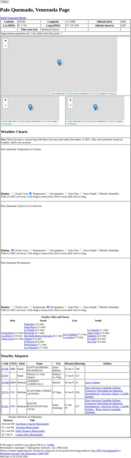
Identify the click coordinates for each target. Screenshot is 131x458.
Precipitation (56, 193)
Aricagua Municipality (27, 427)
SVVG (5, 392)
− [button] (5, 46)
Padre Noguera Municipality (30, 431)
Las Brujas (7, 335)
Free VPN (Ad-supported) (104, 450)
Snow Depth (89, 193)
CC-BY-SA (94, 94)
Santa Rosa (30, 327)
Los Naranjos (31, 347)
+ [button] (5, 41)
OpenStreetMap (73, 94)
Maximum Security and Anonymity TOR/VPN (24, 453)
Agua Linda (93, 333)
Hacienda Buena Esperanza (38, 335)
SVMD (5, 382)
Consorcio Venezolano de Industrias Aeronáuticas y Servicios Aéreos (104, 392)
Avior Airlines (92, 382)
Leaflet (52, 94)
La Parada (29, 330)
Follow (4, 1)
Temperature (39, 193)
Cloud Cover (21, 193)
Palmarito (29, 324)
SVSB (5, 369)
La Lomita (68, 337)
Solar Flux (73, 193)
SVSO (5, 406)
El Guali (91, 338)
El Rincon (29, 341)
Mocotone (29, 333)
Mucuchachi (30, 344)
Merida (22, 17)
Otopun (28, 338)
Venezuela (12, 17)
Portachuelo (7, 333)
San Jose (91, 341)
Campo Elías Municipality (29, 434)
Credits (50, 444)
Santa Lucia (7, 338)
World (3, 17)
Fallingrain (112, 94)
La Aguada (93, 330)
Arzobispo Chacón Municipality (32, 423)
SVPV (5, 375)
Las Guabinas (70, 334)
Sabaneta (92, 335)
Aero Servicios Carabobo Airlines (102, 388)
